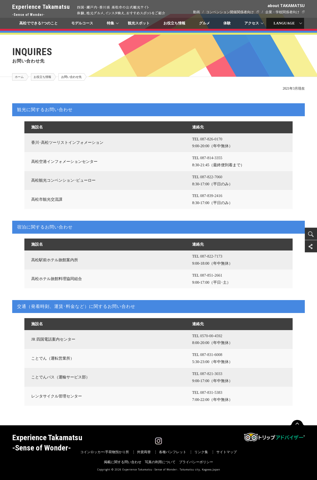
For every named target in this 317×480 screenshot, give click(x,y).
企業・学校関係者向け (282, 12)
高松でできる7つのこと (38, 23)
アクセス (252, 23)
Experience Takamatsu (41, 10)
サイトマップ (226, 452)
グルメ (204, 23)
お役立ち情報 (174, 23)
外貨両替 (144, 452)
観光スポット (139, 23)
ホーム (19, 77)
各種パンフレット (172, 452)
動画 (196, 12)
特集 (110, 23)
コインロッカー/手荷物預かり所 (104, 452)
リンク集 (201, 452)
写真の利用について (160, 462)
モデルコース (82, 23)
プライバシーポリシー (196, 462)
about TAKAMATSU (286, 5)
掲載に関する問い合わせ (122, 462)
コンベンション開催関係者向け (230, 12)
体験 (227, 23)
